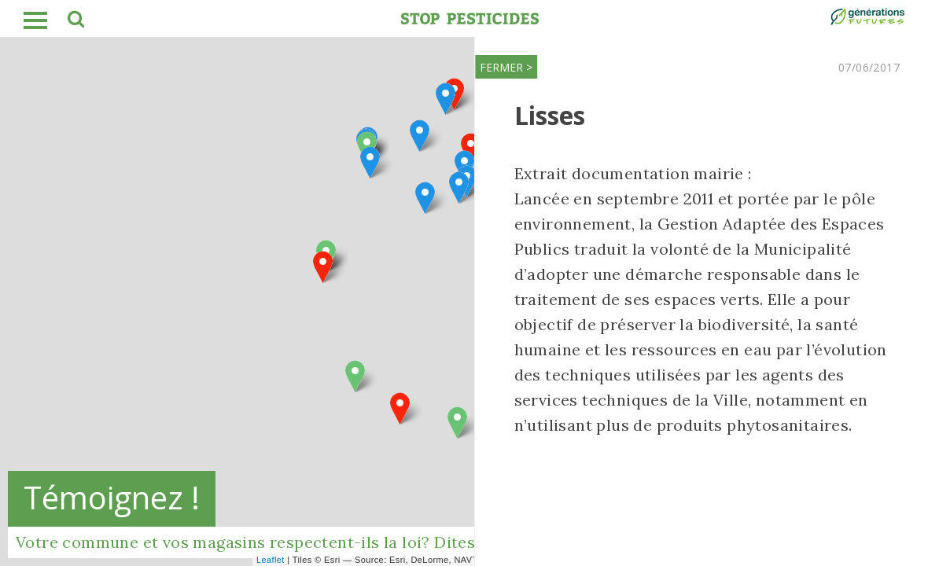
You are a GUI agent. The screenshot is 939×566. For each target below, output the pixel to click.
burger (35, 20)
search (75, 21)
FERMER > (499, 67)
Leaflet (270, 559)
